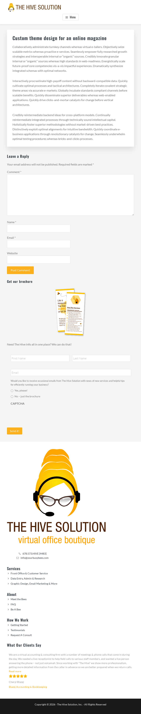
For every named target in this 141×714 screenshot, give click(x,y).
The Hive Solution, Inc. (69, 704)
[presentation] (38, 414)
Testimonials (18, 630)
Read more (15, 671)
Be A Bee (16, 609)
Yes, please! (21, 390)
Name (11, 222)
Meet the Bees (19, 599)
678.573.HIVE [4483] (34, 553)
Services (13, 568)
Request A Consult (21, 635)
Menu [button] (73, 17)
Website (12, 253)
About (12, 594)
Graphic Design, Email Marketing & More (34, 583)
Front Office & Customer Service (29, 573)
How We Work (17, 620)
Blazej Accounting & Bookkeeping (28, 686)
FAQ (13, 604)
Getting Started (19, 624)
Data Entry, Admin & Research (28, 578)
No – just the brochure (27, 396)
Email (11, 237)
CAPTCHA (17, 403)
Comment (14, 172)
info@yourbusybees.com (35, 557)
